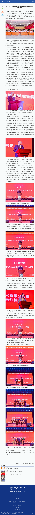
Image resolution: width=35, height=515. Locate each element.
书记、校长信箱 (17, 496)
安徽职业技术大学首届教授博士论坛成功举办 (12, 468)
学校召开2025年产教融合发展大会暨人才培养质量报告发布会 (14, 471)
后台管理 (14, 513)
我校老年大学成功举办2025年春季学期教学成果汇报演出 (14, 474)
